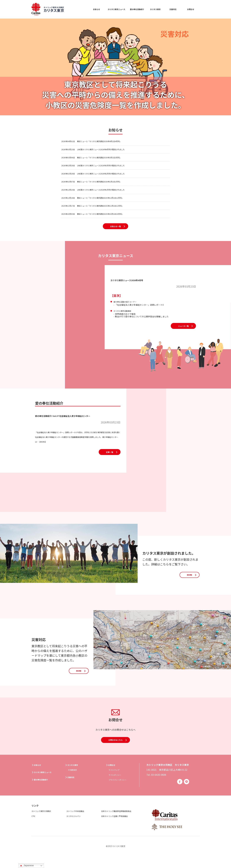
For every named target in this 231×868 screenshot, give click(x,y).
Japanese (26, 865)
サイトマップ (116, 781)
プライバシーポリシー (120, 791)
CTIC (34, 827)
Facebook (179, 793)
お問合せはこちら (115, 758)
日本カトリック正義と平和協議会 (119, 827)
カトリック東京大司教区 (44, 822)
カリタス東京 (155, 9)
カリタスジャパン (75, 827)
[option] (115, 67)
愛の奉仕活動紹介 (133, 9)
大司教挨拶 (74, 781)
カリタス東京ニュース (107, 9)
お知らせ (84, 9)
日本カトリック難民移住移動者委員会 (121, 822)
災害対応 (173, 9)
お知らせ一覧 (115, 241)
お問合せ (190, 9)
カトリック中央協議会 (78, 822)
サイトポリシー (117, 786)
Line (186, 793)
